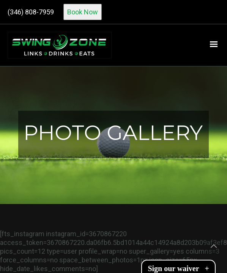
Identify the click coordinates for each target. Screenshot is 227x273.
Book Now (82, 12)
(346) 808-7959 (31, 12)
